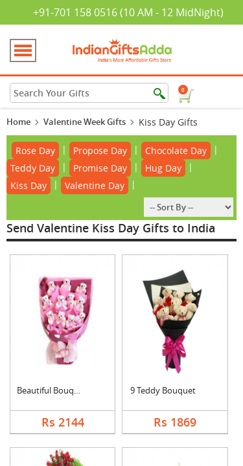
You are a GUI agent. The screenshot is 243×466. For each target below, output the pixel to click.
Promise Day (100, 168)
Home (18, 122)
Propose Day (100, 150)
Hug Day (163, 168)
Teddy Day (32, 168)
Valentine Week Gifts (84, 122)
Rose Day (35, 150)
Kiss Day (28, 185)
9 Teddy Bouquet (163, 390)
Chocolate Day (176, 150)
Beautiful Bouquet (52, 390)
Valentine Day (94, 185)
